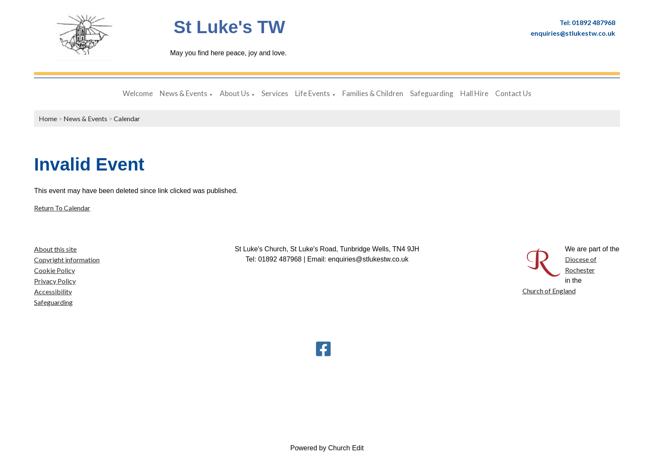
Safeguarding (431, 93)
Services (274, 93)
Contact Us (513, 93)
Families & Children (372, 93)
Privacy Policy (55, 281)
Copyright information (67, 260)
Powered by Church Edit (327, 448)
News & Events (183, 93)
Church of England (549, 291)
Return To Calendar (62, 208)
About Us (235, 93)
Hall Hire (474, 93)
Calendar (127, 118)
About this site (55, 249)
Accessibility (53, 291)
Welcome (138, 93)
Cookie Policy (54, 270)
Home (48, 118)
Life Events (312, 93)
